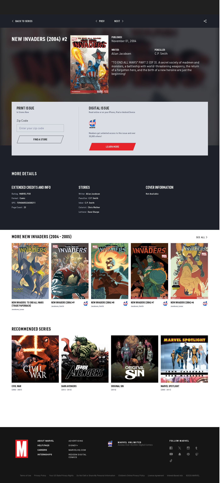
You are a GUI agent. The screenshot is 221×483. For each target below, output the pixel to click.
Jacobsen (15, 335)
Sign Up (37, 4)
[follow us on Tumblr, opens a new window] (196, 448)
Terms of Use (25, 475)
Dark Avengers (68, 412)
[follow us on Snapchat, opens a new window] (179, 454)
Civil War (16, 412)
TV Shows (119, 11)
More (156, 11)
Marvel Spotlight (170, 412)
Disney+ (73, 445)
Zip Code (22, 146)
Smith (61, 332)
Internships (44, 454)
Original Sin (117, 412)
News (63, 11)
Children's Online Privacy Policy (131, 475)
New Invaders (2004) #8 (102, 328)
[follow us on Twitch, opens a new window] (197, 455)
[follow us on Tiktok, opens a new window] (171, 461)
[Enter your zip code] (40, 154)
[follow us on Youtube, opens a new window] (171, 454)
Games (133, 11)
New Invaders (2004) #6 (182, 328)
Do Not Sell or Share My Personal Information (96, 475)
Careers (42, 450)
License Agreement (156, 475)
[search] (200, 4)
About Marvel (45, 441)
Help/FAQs (43, 445)
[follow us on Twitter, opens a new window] (179, 448)
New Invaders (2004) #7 (142, 328)
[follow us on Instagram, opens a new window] (188, 448)
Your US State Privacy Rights (61, 475)
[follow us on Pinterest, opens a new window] (188, 454)
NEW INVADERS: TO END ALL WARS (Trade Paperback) (27, 330)
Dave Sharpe (93, 238)
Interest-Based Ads (175, 475)
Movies (105, 11)
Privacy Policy (40, 475)
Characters (90, 11)
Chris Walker (94, 233)
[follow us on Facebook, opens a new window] (171, 448)
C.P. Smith (140, 67)
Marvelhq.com (77, 450)
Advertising (76, 441)
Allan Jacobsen (80, 67)
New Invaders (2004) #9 (62, 328)
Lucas (22, 335)
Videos (145, 11)
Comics (74, 11)
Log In (27, 4)
